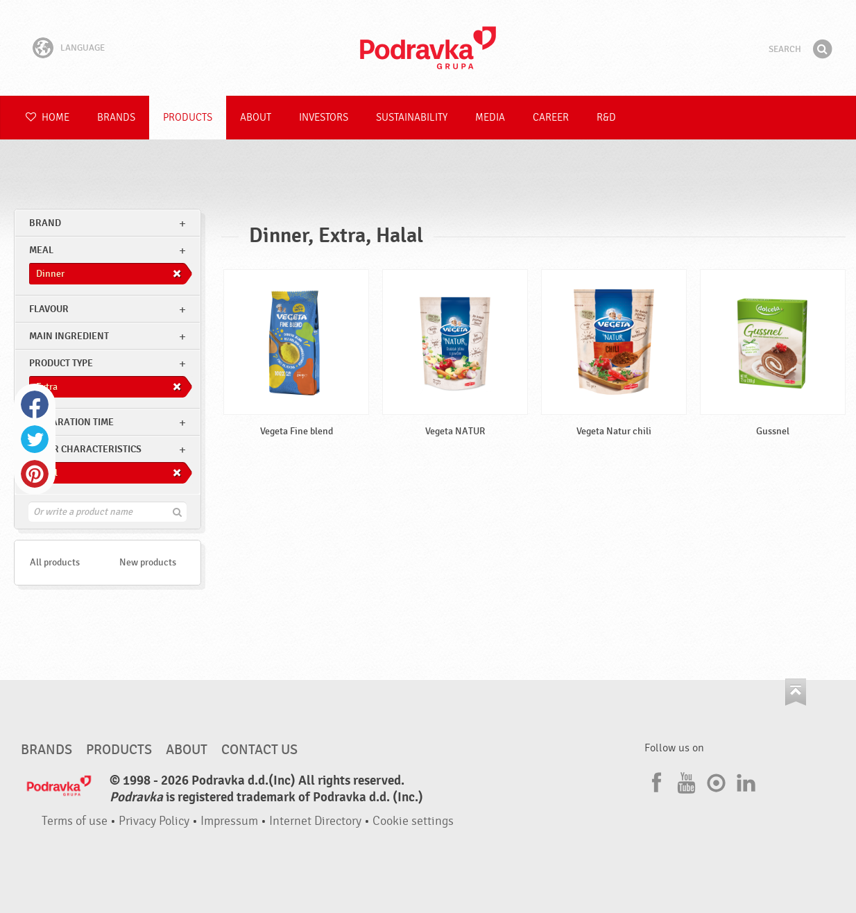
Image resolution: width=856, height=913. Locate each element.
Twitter (35, 439)
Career (551, 117)
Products (187, 117)
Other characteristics (85, 449)
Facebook (35, 404)
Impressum (229, 821)
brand (45, 223)
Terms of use (75, 821)
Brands (116, 117)
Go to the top (795, 692)
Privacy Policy (154, 821)
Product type (61, 363)
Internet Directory (315, 821)
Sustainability (411, 117)
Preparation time (71, 422)
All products (55, 562)
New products (147, 562)
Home (47, 117)
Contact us (259, 750)
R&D (606, 117)
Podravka (428, 48)
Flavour (49, 309)
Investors (323, 117)
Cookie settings (413, 821)
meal (41, 250)
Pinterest (35, 474)
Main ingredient (69, 336)
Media (490, 117)
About (255, 117)
